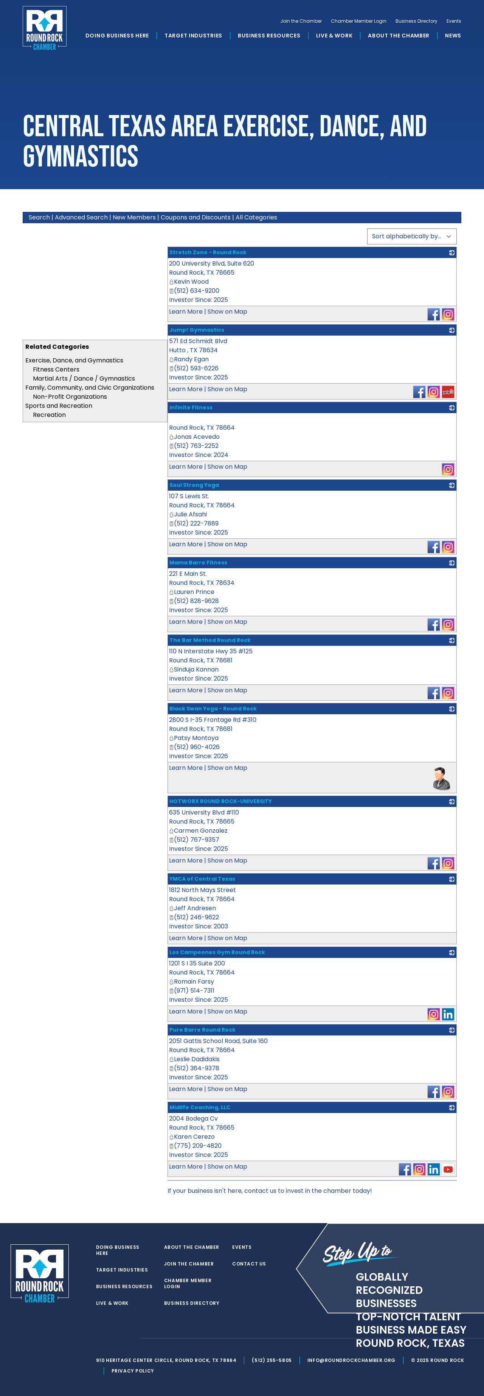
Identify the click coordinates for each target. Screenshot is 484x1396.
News (453, 35)
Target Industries (193, 35)
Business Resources (269, 35)
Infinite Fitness (191, 407)
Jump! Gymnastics (196, 330)
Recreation (49, 414)
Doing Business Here (117, 35)
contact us (260, 1190)
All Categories (256, 217)
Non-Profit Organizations (70, 396)
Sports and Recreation (58, 405)
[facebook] (115, 1338)
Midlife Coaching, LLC (199, 1107)
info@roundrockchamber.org (351, 1360)
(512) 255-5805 (272, 1360)
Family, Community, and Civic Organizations (89, 387)
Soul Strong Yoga (194, 485)
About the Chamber (399, 35)
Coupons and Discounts (196, 217)
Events (454, 21)
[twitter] (100, 1338)
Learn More (186, 311)
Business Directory (416, 21)
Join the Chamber (301, 21)
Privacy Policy (133, 1371)
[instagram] (130, 1338)
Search (39, 217)
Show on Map (227, 311)
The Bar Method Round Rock (210, 640)
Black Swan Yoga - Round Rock (213, 708)
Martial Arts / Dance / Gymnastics (84, 378)
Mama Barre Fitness (198, 562)
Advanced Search (81, 217)
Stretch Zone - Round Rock (208, 252)
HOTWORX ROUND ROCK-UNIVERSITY (220, 801)
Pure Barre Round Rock (202, 1030)
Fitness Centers (56, 369)
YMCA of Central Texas (202, 879)
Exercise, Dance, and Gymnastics (74, 360)
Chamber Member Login (358, 21)
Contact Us (249, 1264)
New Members (134, 217)
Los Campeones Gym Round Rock (217, 952)
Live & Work (334, 35)
